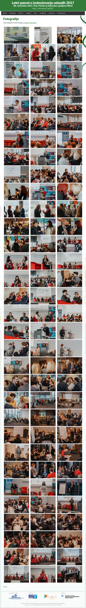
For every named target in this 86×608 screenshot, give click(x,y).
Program (13, 13)
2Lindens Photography (30, 23)
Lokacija (52, 13)
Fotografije (61, 13)
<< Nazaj (5, 586)
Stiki (35, 13)
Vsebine (28, 13)
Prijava (20, 13)
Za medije (43, 13)
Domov (5, 13)
